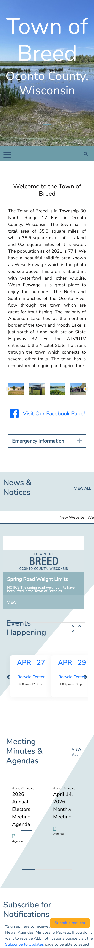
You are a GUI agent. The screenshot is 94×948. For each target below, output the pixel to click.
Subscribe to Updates (24, 944)
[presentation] (8, 677)
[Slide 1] (47, 124)
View (11, 602)
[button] (8, 389)
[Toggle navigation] (7, 154)
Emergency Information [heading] (38, 441)
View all (82, 488)
